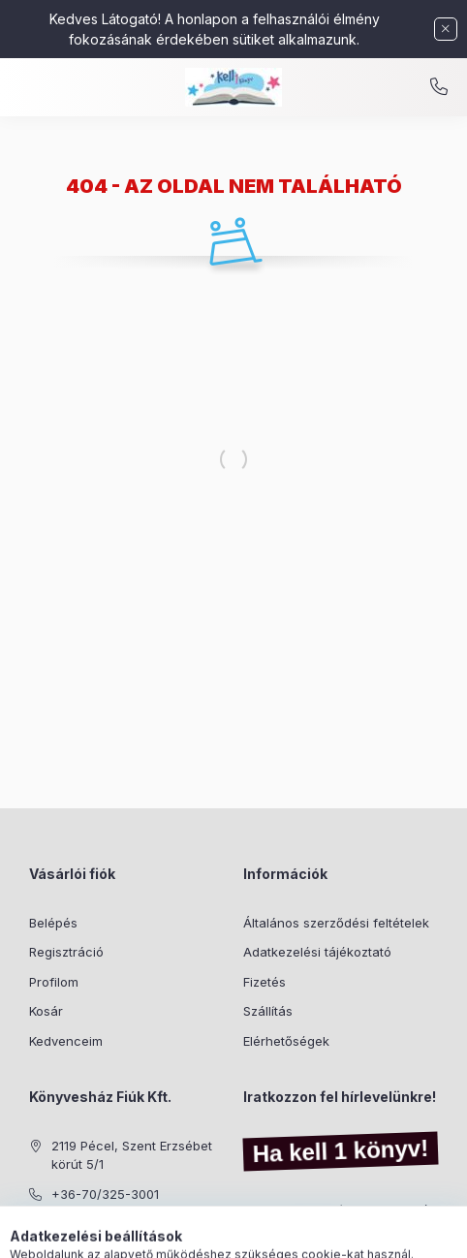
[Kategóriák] (155, 1233)
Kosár (46, 1011)
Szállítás (268, 1011)
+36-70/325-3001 (105, 1194)
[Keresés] (203, 1233)
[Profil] (252, 1233)
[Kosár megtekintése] (313, 1233)
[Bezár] (445, 29)
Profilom (53, 982)
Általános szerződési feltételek (336, 922)
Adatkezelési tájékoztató (317, 951)
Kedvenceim (66, 1041)
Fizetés (264, 982)
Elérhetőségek (286, 1041)
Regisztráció (66, 951)
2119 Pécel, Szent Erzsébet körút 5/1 (131, 1155)
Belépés (53, 922)
